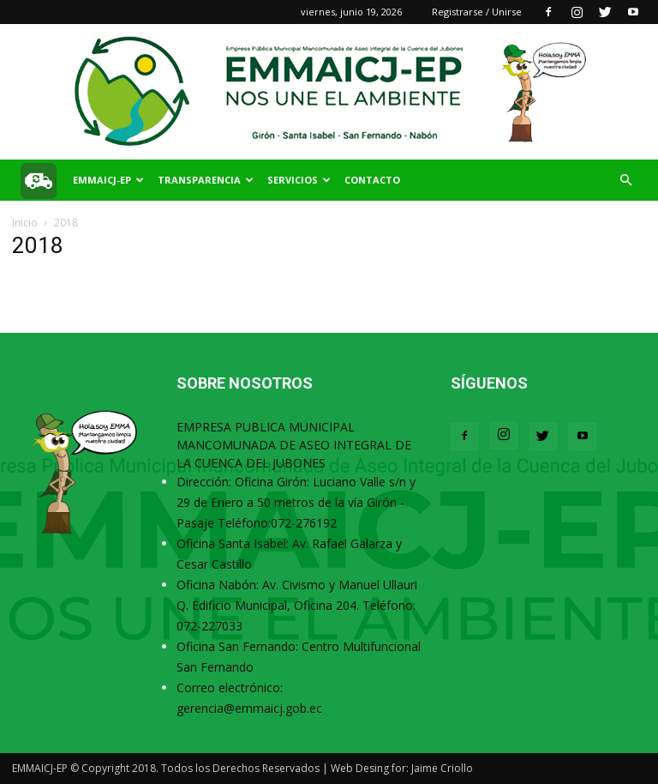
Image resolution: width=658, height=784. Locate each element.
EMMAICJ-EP (108, 179)
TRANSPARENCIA (206, 179)
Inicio (25, 222)
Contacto (372, 179)
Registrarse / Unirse (477, 11)
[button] (625, 180)
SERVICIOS (299, 179)
